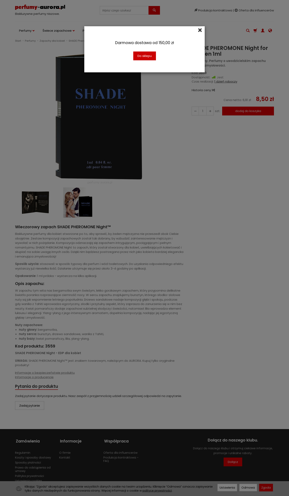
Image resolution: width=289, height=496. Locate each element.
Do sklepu (144, 56)
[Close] (200, 30)
